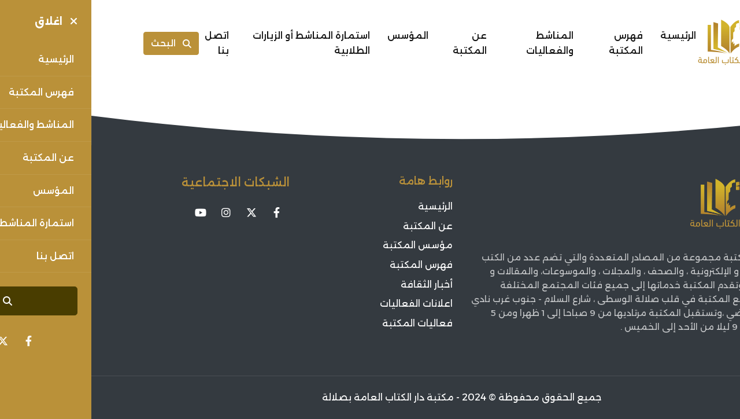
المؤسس (316, 35)
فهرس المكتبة (534, 43)
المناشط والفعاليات (458, 43)
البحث (80, 43)
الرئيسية (587, 35)
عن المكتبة (378, 43)
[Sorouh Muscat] (646, 43)
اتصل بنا (125, 43)
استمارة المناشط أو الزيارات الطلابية (220, 43)
